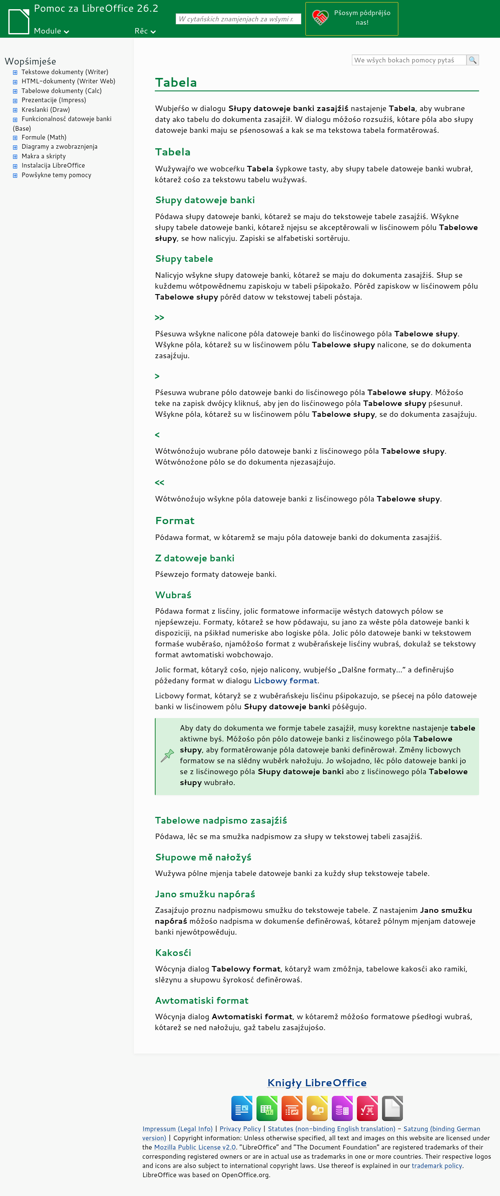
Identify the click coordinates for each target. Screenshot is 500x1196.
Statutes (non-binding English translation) (331, 1128)
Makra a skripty (43, 156)
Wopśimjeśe (30, 60)
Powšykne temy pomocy (56, 174)
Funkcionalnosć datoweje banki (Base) (62, 123)
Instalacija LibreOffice (53, 165)
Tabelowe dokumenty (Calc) (61, 90)
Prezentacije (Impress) (53, 100)
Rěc (141, 30)
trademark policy (437, 1165)
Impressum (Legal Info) (177, 1128)
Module (47, 30)
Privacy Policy (240, 1128)
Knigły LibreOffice (317, 1082)
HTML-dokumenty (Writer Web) (68, 81)
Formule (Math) (44, 137)
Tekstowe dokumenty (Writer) (64, 71)
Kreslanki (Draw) (45, 109)
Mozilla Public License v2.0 (195, 1147)
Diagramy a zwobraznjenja (59, 146)
